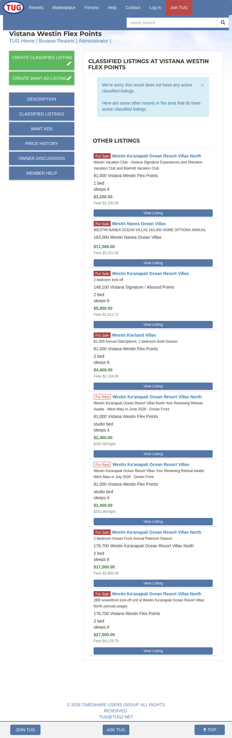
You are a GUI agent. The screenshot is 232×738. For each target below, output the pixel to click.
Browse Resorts (57, 41)
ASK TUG (116, 729)
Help (112, 7)
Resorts (36, 7)
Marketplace (64, 7)
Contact (133, 7)
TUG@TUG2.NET (116, 716)
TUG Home (22, 41)
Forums (92, 7)
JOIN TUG (25, 729)
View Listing (153, 213)
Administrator (93, 41)
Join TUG (179, 7)
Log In (155, 7)
